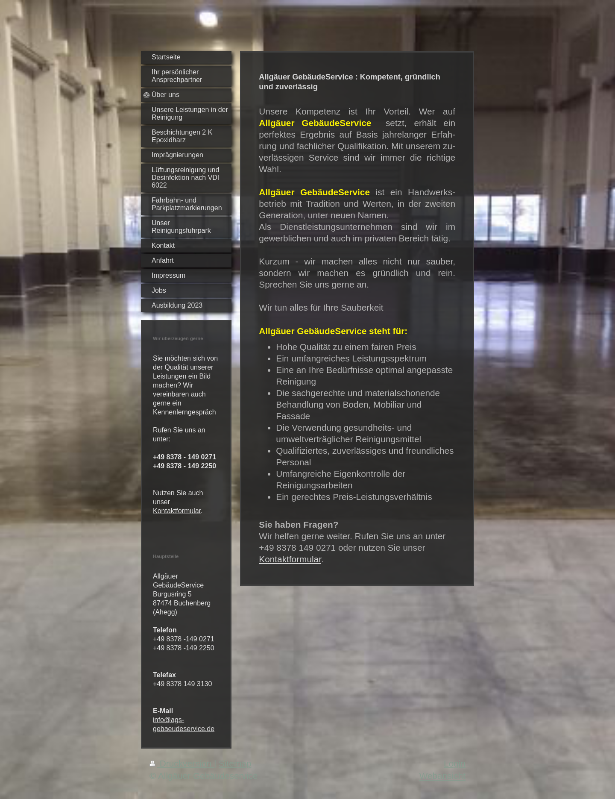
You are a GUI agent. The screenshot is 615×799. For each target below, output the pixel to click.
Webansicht (442, 776)
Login (455, 763)
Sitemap (235, 763)
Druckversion (181, 763)
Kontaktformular (177, 510)
